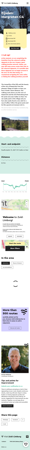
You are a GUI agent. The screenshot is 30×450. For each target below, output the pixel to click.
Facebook (15, 395)
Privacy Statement (14, 442)
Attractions (5, 263)
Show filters (15, 248)
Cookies (4, 442)
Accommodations (7, 267)
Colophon (12, 446)
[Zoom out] (27, 204)
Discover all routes (15, 304)
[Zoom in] (27, 201)
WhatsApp (5, 395)
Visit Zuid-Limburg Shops (16, 417)
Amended (19, 236)
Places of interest (17, 263)
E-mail (4, 399)
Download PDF (11, 38)
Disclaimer (4, 446)
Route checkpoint (7, 381)
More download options (14, 43)
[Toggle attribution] (27, 247)
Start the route (15, 48)
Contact (4, 417)
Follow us (3, 422)
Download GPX (12, 41)
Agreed (10, 236)
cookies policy (22, 231)
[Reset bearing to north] (27, 206)
